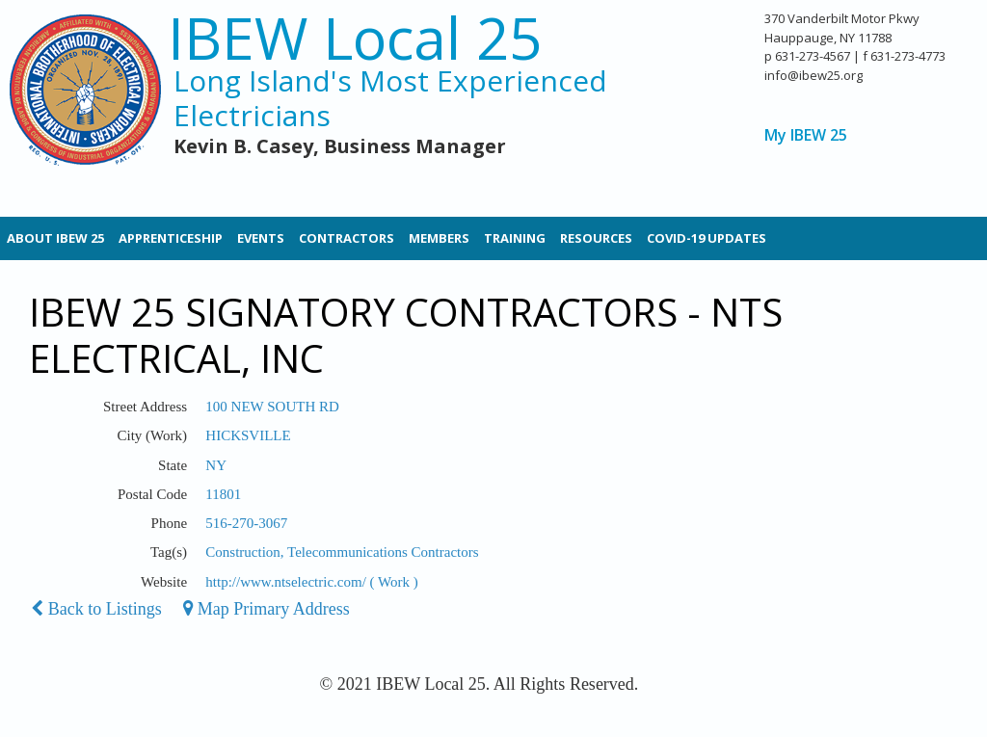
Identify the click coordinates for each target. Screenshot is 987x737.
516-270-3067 (246, 523)
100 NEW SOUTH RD (271, 406)
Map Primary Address (266, 609)
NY (216, 465)
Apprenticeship (171, 238)
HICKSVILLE (247, 435)
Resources (596, 238)
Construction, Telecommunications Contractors (341, 552)
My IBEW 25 (805, 135)
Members (439, 238)
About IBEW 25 (55, 238)
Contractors (346, 238)
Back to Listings (96, 609)
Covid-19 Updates (706, 238)
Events (260, 238)
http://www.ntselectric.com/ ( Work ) (311, 582)
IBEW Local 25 (355, 38)
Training (515, 238)
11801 (223, 494)
